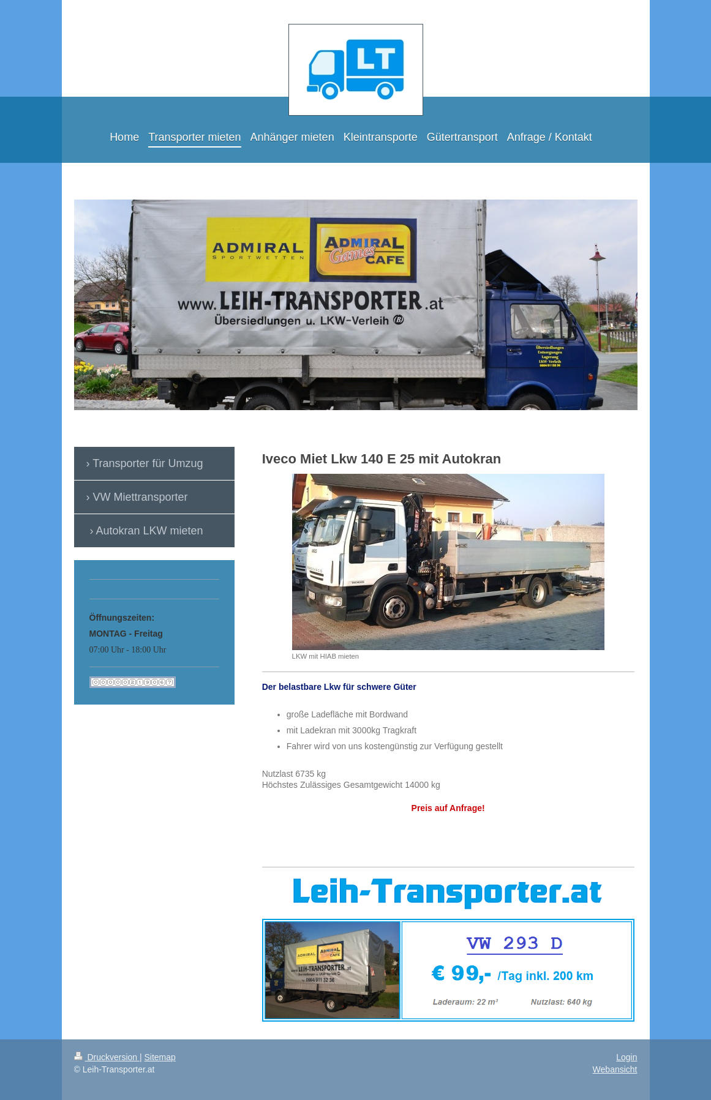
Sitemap (160, 1057)
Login (626, 1057)
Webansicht (615, 1069)
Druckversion (107, 1057)
